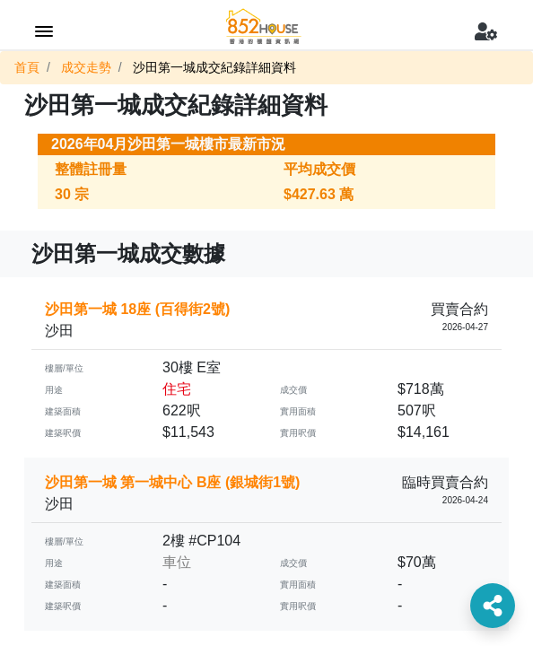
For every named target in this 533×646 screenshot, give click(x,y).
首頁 (26, 67)
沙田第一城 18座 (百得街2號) (137, 309)
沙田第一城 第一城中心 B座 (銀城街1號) (172, 482)
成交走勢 (86, 67)
